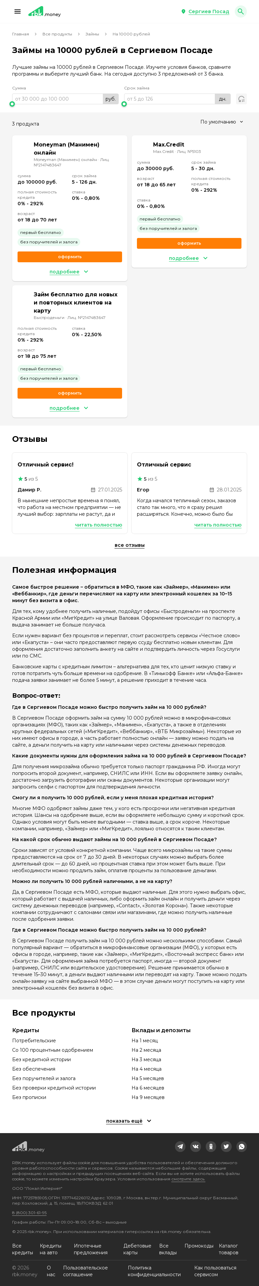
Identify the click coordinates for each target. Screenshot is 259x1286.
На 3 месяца (146, 1059)
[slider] (65, 104)
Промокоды (198, 1246)
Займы (92, 33)
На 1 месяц (145, 1041)
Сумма (19, 87)
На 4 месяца (147, 1069)
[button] (17, 11)
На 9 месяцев (148, 1097)
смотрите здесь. (188, 1178)
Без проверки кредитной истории (54, 1088)
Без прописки (29, 1097)
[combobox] (221, 121)
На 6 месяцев (148, 1088)
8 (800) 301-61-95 (29, 1212)
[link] (180, 1146)
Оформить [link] (70, 256)
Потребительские (34, 1041)
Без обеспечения (33, 1069)
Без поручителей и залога (44, 1078)
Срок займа (136, 87)
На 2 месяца (146, 1050)
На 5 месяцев (148, 1078)
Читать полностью (98, 525)
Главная (20, 33)
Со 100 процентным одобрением (52, 1050)
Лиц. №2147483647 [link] (86, 317)
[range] (65, 98)
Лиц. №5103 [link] (189, 151)
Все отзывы (130, 545)
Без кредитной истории (41, 1059)
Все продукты (57, 33)
